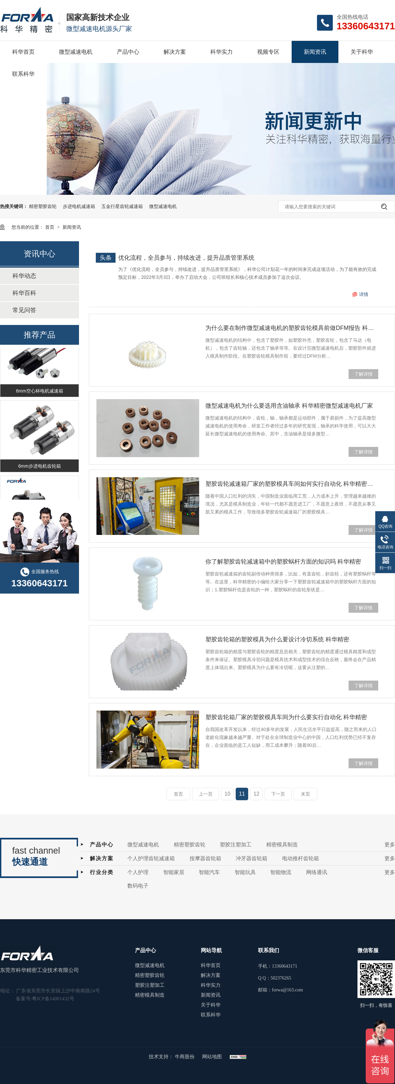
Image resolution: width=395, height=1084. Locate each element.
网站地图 (212, 1056)
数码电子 (137, 886)
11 (242, 794)
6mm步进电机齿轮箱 (39, 467)
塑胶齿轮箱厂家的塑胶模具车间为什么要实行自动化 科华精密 (286, 717)
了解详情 (363, 374)
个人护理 (137, 872)
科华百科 (24, 293)
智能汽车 (209, 872)
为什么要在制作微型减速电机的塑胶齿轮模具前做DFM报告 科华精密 (291, 328)
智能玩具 (245, 872)
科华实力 (221, 52)
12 (256, 794)
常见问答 (24, 310)
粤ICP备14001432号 (53, 998)
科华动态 (24, 276)
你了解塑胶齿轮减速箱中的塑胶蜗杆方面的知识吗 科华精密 (283, 561)
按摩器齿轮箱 (205, 858)
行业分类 (102, 872)
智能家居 (173, 872)
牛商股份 (185, 1056)
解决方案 (175, 52)
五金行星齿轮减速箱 (122, 206)
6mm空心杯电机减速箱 (39, 392)
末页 (305, 794)
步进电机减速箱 (79, 206)
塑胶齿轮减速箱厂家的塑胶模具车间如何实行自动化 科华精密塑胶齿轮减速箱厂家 (291, 484)
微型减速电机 (75, 52)
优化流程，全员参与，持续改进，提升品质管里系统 (186, 257)
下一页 (278, 794)
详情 (363, 294)
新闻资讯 (315, 52)
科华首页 (23, 52)
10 (227, 794)
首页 (50, 227)
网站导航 (211, 950)
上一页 (206, 794)
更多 (389, 844)
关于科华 (362, 52)
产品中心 (128, 52)
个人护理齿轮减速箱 (151, 858)
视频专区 (268, 52)
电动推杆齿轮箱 (300, 858)
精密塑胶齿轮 (43, 206)
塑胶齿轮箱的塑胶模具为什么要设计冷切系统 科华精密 (277, 639)
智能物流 (280, 872)
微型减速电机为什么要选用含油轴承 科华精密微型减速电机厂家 (289, 405)
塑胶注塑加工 (235, 844)
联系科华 (23, 74)
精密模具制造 (282, 844)
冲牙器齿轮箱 (251, 858)
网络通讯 (316, 872)
